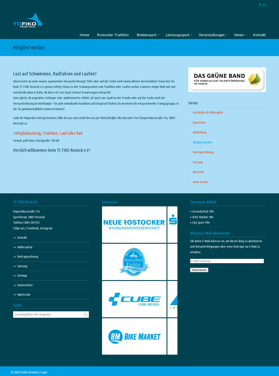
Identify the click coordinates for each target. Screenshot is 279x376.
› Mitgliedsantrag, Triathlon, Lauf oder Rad (47, 133)
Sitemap (22, 275)
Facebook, (33, 228)
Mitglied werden (203, 142)
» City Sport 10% (200, 222)
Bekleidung (199, 132)
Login (44, 372)
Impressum (23, 294)
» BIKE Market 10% (201, 217)
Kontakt (22, 237)
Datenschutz (25, 285)
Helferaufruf (24, 247)
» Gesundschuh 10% (202, 211)
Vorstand (198, 172)
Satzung (198, 162)
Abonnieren (199, 270)
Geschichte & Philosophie (208, 112)
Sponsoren (199, 122)
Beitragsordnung (203, 152)
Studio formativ (29, 372)
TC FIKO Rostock (28, 20)
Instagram (46, 228)
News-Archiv (200, 182)
